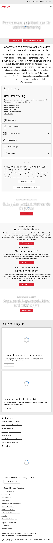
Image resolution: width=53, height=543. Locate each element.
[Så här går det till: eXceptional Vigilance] (26, 284)
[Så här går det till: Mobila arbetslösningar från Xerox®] (26, 262)
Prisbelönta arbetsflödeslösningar (12, 439)
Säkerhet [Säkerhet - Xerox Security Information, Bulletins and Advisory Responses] (18, 535)
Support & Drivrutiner (9, 523)
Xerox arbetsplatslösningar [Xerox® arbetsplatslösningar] (12, 111)
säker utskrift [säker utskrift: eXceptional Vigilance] (22, 73)
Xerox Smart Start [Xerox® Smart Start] (10, 109)
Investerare (18, 533)
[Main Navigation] (50, 6)
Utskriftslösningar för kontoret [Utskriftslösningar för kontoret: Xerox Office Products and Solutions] (11, 421)
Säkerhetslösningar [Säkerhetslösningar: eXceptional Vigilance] (7, 497)
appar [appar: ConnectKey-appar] (18, 67)
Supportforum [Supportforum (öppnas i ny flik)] (5, 526)
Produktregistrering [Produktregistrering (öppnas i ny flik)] (7, 528)
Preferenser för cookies (8, 535)
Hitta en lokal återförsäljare (10, 442)
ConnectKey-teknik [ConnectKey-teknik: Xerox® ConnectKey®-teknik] (7, 428)
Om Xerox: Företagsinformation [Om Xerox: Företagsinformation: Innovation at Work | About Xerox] (13, 488)
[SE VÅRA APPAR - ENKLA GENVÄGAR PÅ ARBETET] (26, 304)
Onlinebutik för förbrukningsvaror (11, 513)
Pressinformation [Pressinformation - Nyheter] (6, 500)
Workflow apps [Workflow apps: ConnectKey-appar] (6, 435)
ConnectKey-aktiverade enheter (11, 432)
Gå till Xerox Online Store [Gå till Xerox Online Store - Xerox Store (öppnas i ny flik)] (8, 510)
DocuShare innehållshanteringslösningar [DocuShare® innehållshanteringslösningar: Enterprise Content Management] (30, 76)
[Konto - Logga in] (42, 1)
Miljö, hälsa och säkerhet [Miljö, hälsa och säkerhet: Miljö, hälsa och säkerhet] (8, 491)
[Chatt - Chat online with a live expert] (29, 1)
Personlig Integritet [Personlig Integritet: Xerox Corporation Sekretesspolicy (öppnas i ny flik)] (28, 533)
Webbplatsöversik (27, 535)
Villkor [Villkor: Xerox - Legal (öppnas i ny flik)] (37, 533)
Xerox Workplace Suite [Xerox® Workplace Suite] (11, 107)
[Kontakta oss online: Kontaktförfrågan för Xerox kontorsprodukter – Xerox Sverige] (26, 467)
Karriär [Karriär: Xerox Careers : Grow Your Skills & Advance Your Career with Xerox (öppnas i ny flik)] (12, 533)
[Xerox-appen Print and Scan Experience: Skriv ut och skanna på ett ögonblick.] (26, 187)
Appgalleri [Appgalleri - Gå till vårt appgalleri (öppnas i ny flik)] (4, 516)
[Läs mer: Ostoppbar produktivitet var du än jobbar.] (26, 207)
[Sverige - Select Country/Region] (35, 1)
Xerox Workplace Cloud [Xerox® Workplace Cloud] (11, 105)
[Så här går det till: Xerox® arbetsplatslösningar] (26, 243)
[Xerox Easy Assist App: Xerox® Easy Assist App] (26, 181)
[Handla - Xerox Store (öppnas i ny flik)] (48, 1)
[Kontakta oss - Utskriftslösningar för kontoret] (15, 40)
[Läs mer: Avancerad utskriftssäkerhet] (26, 348)
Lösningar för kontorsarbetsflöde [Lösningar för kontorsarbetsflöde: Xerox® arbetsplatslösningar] (12, 425)
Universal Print (8, 113)
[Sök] (47, 6)
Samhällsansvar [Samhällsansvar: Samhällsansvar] (6, 494)
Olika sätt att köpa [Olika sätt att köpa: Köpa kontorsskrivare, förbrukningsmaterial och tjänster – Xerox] (8, 507)
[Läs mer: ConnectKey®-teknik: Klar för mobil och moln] (26, 391)
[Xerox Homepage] (6, 6)
